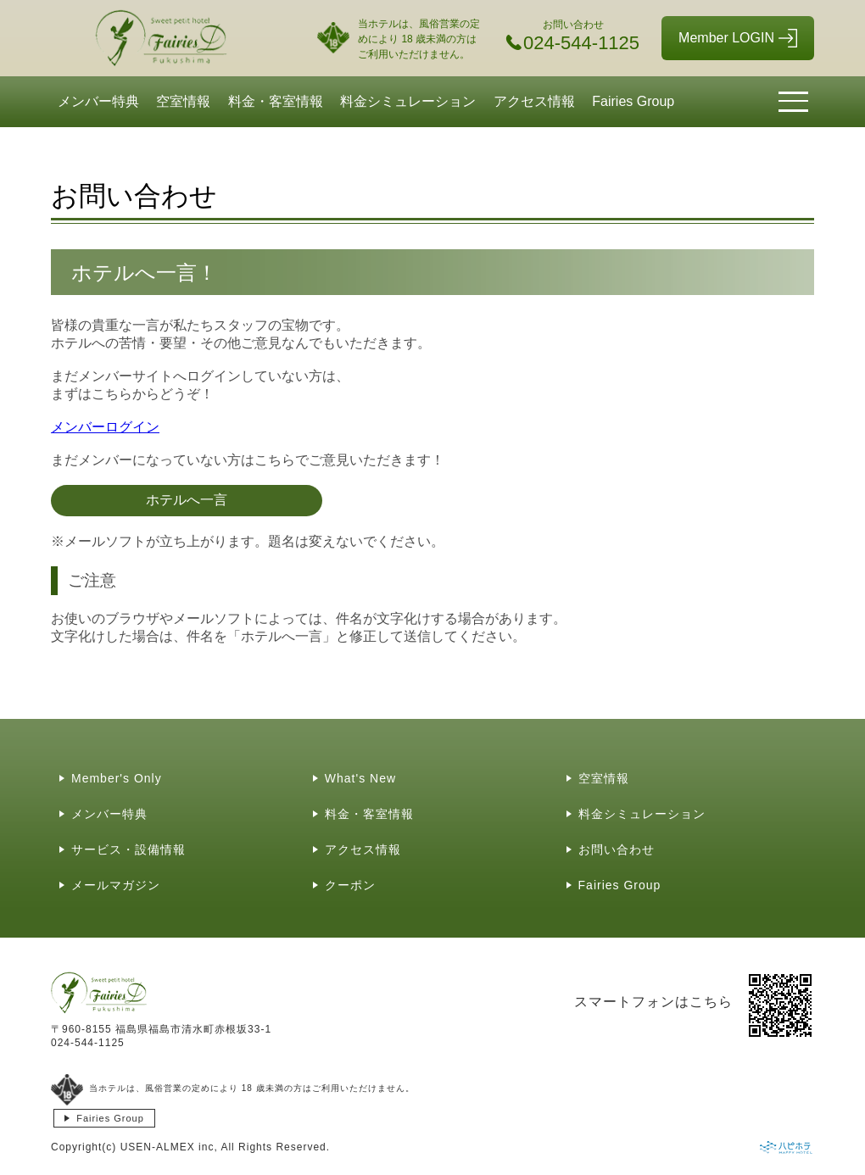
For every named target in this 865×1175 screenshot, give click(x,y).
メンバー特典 (98, 101)
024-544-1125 (88, 1043)
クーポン (350, 885)
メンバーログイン (105, 427)
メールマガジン (115, 885)
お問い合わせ (616, 849)
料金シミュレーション (408, 101)
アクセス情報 (534, 101)
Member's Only (116, 778)
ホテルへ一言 (186, 500)
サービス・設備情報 (128, 849)
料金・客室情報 (275, 101)
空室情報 (183, 101)
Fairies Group (633, 101)
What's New (360, 778)
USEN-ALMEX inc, (169, 1147)
